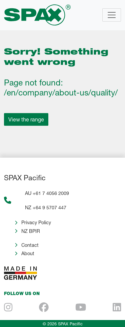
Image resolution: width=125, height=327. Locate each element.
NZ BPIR (30, 231)
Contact (30, 245)
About (27, 253)
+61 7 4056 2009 (51, 193)
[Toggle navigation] (111, 15)
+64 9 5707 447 (49, 207)
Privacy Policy (36, 222)
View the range (26, 119)
